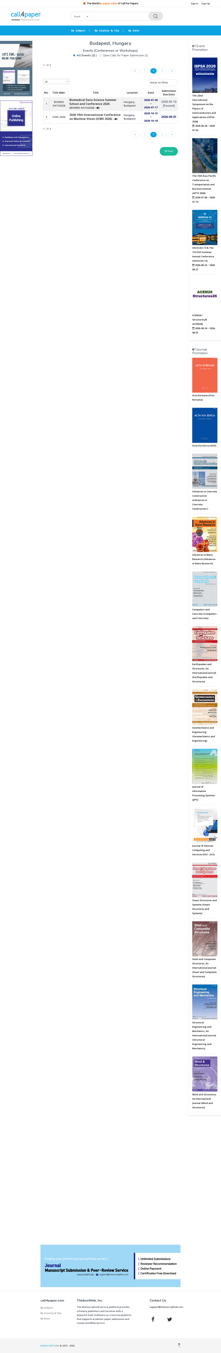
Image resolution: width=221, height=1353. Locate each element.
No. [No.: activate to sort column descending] (46, 92)
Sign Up (205, 3)
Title (96, 92)
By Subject (78, 30)
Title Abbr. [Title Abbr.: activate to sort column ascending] (59, 92)
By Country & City (107, 30)
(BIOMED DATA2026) (93, 103)
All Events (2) (86, 55)
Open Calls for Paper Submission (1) (125, 55)
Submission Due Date (169, 92)
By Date (133, 30)
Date (151, 92)
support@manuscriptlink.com (166, 1307)
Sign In (194, 3)
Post (169, 151)
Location (132, 92)
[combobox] (56, 81)
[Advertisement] (16, 213)
